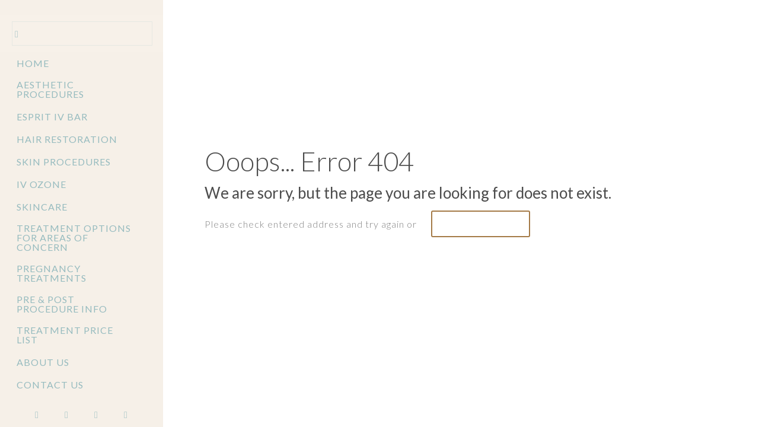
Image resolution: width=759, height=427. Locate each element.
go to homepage (480, 224)
